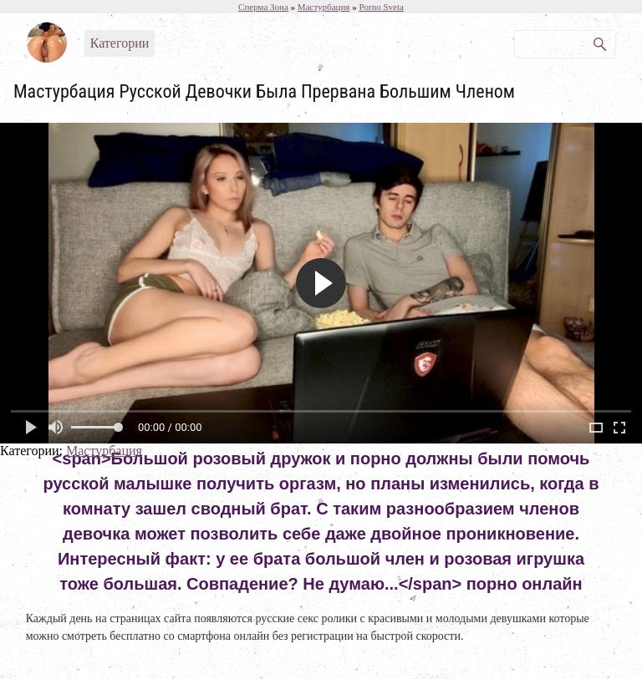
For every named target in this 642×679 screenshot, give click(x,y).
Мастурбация (104, 450)
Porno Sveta (381, 7)
